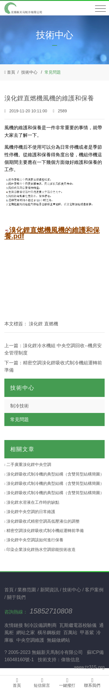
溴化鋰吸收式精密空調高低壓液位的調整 (42, 521)
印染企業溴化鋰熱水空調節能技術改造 (40, 549)
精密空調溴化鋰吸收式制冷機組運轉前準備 (44, 530)
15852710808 (51, 611)
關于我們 (16, 597)
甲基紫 (87, 632)
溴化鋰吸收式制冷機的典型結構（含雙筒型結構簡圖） (54, 474)
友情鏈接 (13, 625)
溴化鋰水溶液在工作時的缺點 (31, 502)
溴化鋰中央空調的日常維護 (29, 511)
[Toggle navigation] (100, 8)
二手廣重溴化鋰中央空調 (27, 464)
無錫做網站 (58, 640)
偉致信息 (70, 659)
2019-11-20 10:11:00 (26, 111)
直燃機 (51, 323)
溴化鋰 (36, 323)
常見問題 (52, 72)
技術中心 (29, 72)
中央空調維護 (30, 640)
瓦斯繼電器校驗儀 (78, 625)
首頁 (11, 72)
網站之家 (25, 632)
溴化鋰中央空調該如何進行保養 (33, 540)
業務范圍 (27, 589)
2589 (60, 111)
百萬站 (70, 632)
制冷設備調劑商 (40, 625)
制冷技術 (19, 405)
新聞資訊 (50, 589)
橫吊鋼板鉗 (49, 632)
